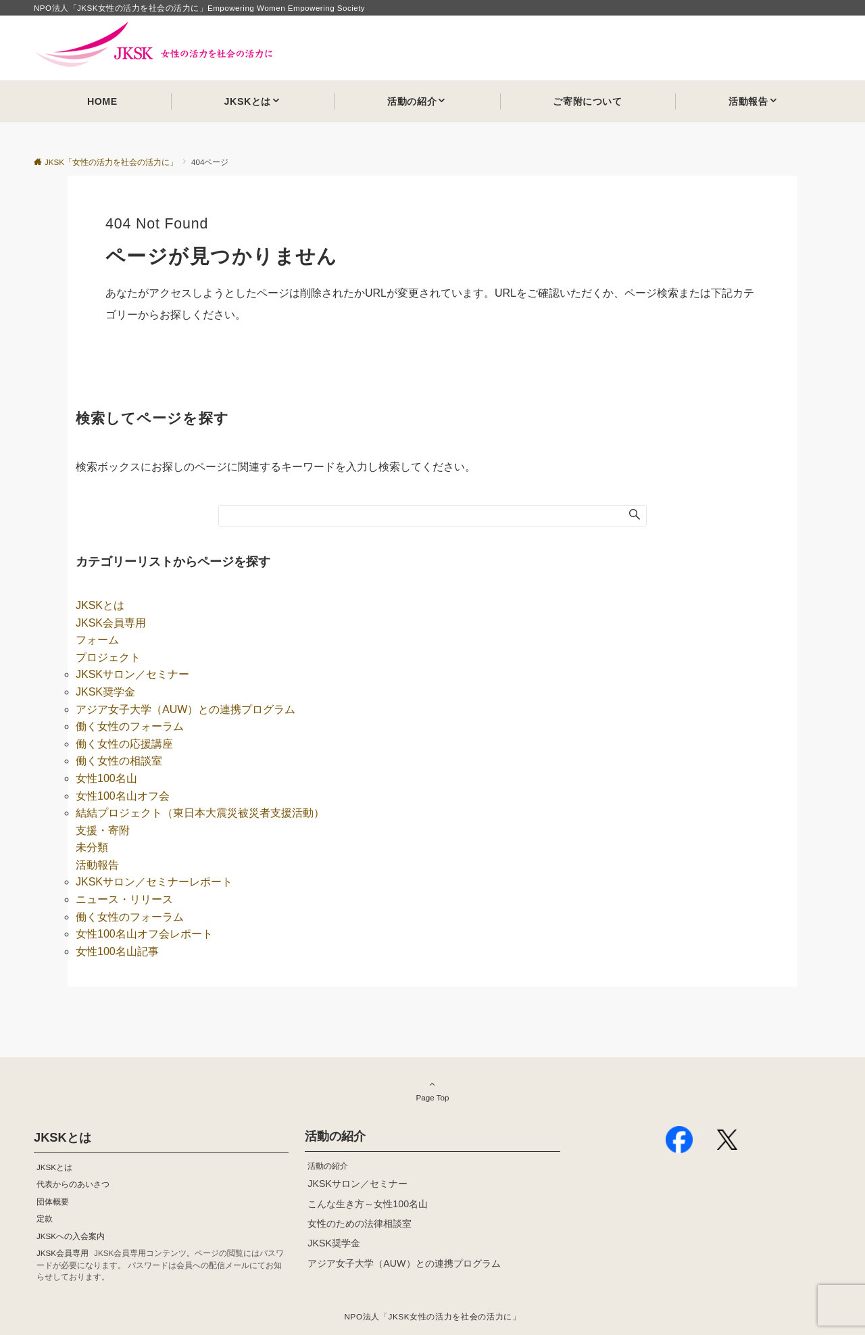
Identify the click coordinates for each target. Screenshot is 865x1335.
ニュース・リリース (124, 899)
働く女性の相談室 (119, 761)
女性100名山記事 (117, 951)
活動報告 (97, 865)
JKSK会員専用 (111, 623)
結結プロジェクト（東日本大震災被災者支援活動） (200, 813)
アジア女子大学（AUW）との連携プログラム (185, 709)
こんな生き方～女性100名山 (367, 1203)
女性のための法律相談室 (359, 1223)
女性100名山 (106, 778)
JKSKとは (100, 605)
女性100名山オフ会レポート (144, 934)
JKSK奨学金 (105, 692)
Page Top (432, 1090)
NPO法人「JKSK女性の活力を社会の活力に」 (433, 1316)
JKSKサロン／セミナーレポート (154, 882)
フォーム (97, 640)
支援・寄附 (103, 830)
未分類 (92, 847)
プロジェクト (108, 657)
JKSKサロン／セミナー (132, 674)
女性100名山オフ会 (123, 796)
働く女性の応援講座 (124, 744)
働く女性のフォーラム (130, 726)
